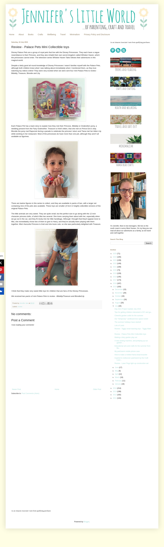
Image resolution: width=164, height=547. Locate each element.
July (116, 306)
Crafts (40, 34)
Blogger (86, 522)
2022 (115, 263)
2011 (115, 398)
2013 (115, 391)
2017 (115, 280)
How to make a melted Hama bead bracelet (131, 355)
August (118, 303)
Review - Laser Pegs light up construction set (131, 363)
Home (11, 34)
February (118, 381)
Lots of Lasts (119, 325)
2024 (115, 257)
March (117, 377)
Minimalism (75, 34)
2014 (115, 388)
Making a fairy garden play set (126, 337)
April (117, 374)
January (118, 384)
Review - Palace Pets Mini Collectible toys (130, 334)
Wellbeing (51, 34)
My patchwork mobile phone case (127, 351)
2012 (115, 395)
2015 (115, 287)
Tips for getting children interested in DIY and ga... (133, 312)
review (20, 306)
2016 (115, 283)
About (21, 34)
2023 (115, 260)
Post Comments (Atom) (30, 393)
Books (31, 34)
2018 (115, 277)
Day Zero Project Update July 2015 (128, 309)
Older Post (97, 389)
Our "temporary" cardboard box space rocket (131, 319)
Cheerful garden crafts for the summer (129, 316)
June (117, 367)
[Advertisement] (128, 421)
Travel (62, 34)
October (118, 296)
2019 (115, 273)
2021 (115, 267)
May (117, 371)
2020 (115, 270)
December (119, 289)
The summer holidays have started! (128, 322)
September (119, 299)
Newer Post (16, 389)
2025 (115, 254)
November (119, 293)
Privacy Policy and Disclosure (97, 34)
